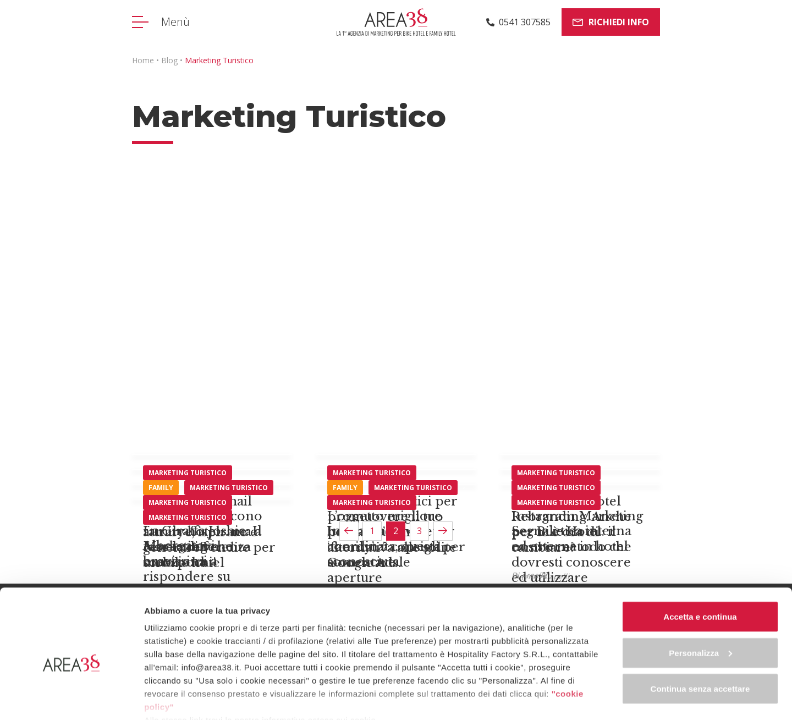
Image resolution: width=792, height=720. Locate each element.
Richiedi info (611, 22)
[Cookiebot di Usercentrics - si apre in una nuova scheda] (71, 698)
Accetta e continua (699, 565)
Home (143, 60)
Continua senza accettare (700, 637)
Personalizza (700, 602)
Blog (169, 60)
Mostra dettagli (174, 698)
